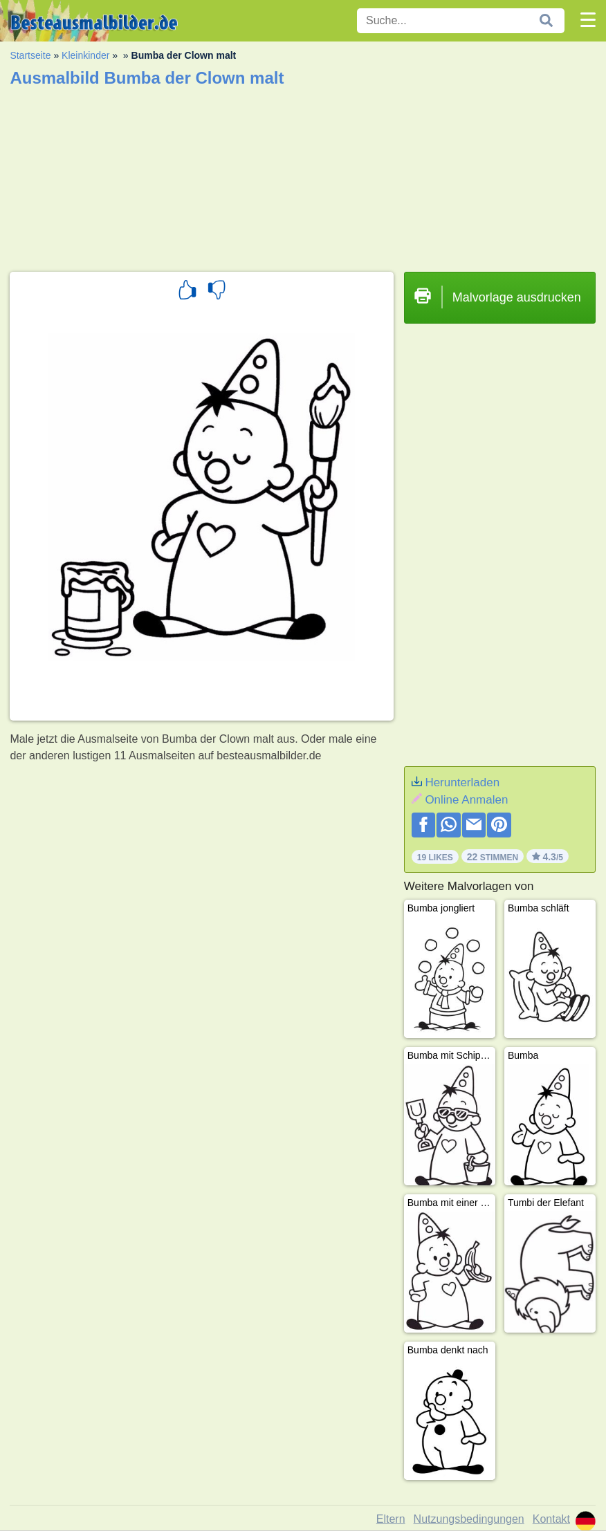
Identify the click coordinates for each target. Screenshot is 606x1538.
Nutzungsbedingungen (469, 1519)
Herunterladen (462, 782)
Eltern (390, 1519)
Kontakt (551, 1519)
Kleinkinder (85, 55)
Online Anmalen (466, 799)
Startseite (30, 55)
